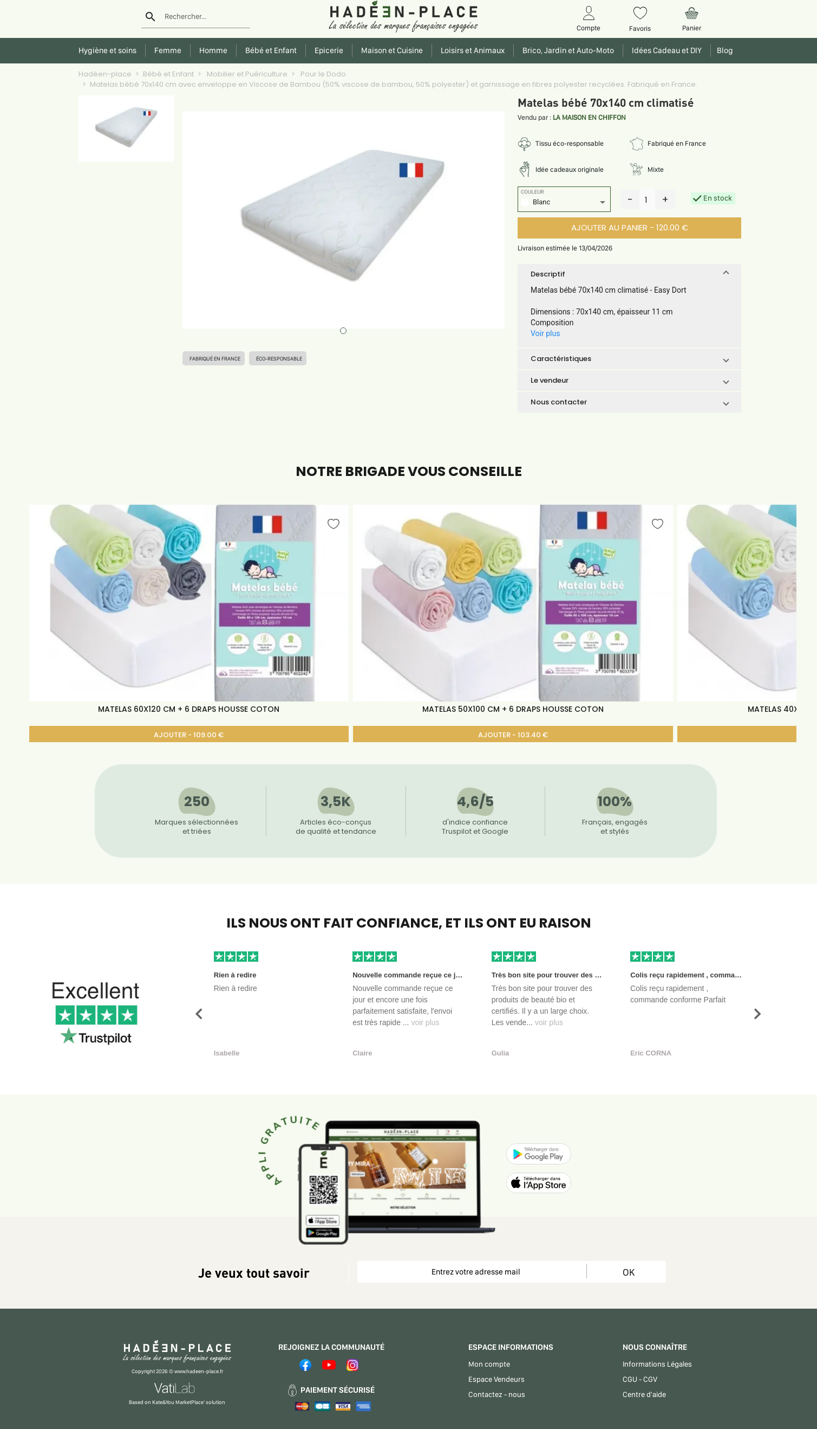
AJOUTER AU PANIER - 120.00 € (629, 227)
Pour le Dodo (322, 74)
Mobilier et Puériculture (246, 74)
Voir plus (545, 333)
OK (629, 1272)
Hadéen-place (105, 74)
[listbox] (564, 203)
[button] (629, 274)
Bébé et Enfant (168, 74)
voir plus (425, 1022)
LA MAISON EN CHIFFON (589, 117)
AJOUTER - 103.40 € (513, 735)
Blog (723, 50)
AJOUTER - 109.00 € (189, 735)
